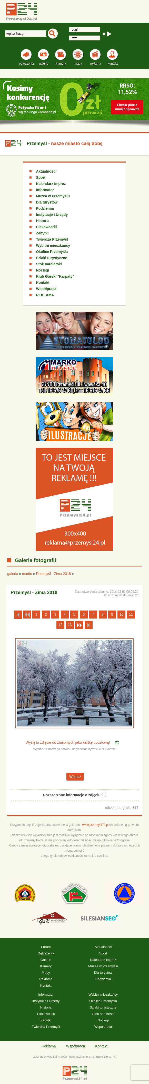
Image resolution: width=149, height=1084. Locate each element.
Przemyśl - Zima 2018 (53, 574)
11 (131, 614)
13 (70, 625)
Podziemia (45, 208)
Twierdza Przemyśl (52, 239)
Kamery (46, 966)
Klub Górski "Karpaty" (55, 276)
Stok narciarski (49, 264)
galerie (12, 574)
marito (27, 574)
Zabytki (42, 233)
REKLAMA (45, 295)
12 (60, 625)
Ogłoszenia (45, 953)
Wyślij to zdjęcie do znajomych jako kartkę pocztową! (68, 743)
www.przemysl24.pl (95, 825)
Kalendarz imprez (51, 184)
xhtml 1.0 (101, 1056)
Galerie (46, 960)
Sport (40, 177)
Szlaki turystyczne (51, 258)
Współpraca (46, 289)
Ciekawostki (46, 227)
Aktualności (46, 171)
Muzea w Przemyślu (53, 196)
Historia (42, 221)
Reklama (45, 979)
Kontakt (42, 283)
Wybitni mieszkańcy (53, 245)
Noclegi (42, 270)
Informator (45, 190)
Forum (46, 947)
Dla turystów (46, 202)
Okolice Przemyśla (52, 252)
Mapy (46, 973)
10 (122, 614)
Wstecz (75, 777)
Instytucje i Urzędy (52, 215)
